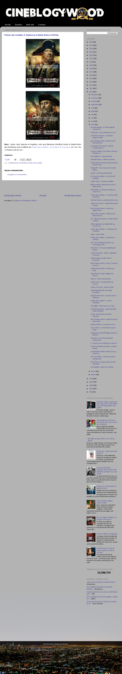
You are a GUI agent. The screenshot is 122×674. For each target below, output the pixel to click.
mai (92, 118)
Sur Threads (47, 656)
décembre (94, 95)
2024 (91, 48)
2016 (91, 75)
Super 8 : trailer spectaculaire (101, 279)
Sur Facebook (48, 653)
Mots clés (30, 25)
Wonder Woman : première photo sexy (104, 200)
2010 (91, 379)
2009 (91, 382)
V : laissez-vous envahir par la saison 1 (104, 343)
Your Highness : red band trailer (101, 156)
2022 (91, 55)
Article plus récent (12, 196)
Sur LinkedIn (47, 647)
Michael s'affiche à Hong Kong (107, 534)
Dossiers (18, 25)
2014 (91, 82)
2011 (91, 92)
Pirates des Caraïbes (35, 163)
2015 (91, 78)
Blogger (64, 668)
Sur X (45, 650)
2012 (91, 88)
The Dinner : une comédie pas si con (103, 132)
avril (92, 121)
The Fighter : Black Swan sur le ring (102, 306)
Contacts (41, 25)
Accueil (8, 25)
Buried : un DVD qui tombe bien (101, 173)
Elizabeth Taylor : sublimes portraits (103, 159)
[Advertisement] (42, 187)
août (93, 108)
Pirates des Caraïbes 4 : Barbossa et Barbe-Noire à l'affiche (31, 35)
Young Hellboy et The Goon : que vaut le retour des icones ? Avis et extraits (107, 422)
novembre (95, 98)
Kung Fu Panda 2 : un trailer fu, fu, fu (103, 324)
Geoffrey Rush (13, 163)
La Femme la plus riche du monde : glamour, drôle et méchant (105, 550)
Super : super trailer (97, 234)
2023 (91, 52)
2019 (91, 65)
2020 (91, 62)
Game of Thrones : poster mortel (102, 287)
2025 (91, 45)
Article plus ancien (73, 196)
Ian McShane (23, 163)
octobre (94, 101)
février (93, 371)
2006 (91, 392)
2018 (91, 68)
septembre (95, 104)
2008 (91, 385)
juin (92, 114)
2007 (91, 389)
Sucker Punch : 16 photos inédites (102, 181)
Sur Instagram (48, 659)
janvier (93, 374)
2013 (91, 85)
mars (93, 124)
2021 (91, 58)
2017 (91, 72)
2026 (91, 42)
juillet (93, 111)
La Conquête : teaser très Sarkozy (102, 367)
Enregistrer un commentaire (17, 174)
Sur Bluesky (47, 662)
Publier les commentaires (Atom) (25, 200)
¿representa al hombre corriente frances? (101, 582)
